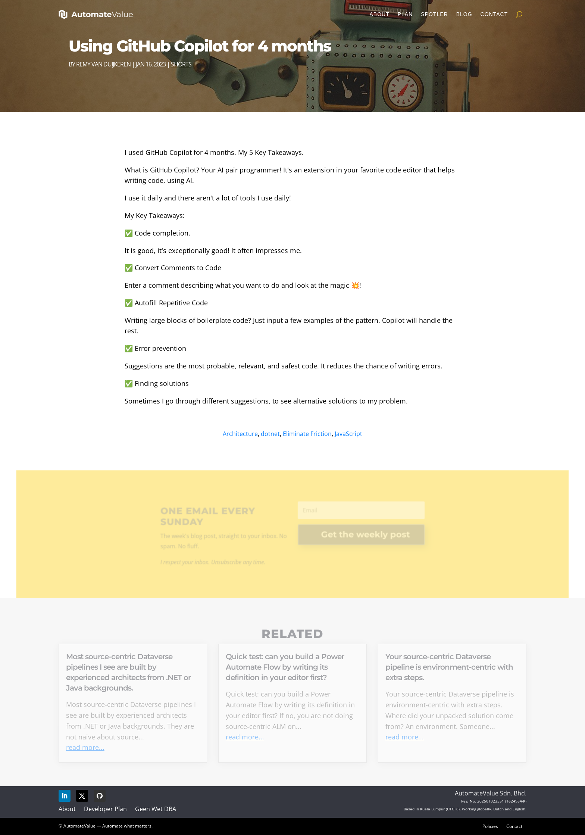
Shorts (181, 64)
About (379, 14)
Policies (490, 826)
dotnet (270, 434)
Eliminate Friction (307, 434)
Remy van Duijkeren (103, 64)
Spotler (434, 14)
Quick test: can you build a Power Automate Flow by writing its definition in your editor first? (285, 667)
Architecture (240, 434)
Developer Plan (105, 809)
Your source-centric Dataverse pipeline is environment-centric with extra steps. (449, 667)
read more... (85, 747)
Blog (464, 14)
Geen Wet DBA (155, 809)
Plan (405, 14)
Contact (494, 14)
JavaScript (348, 434)
